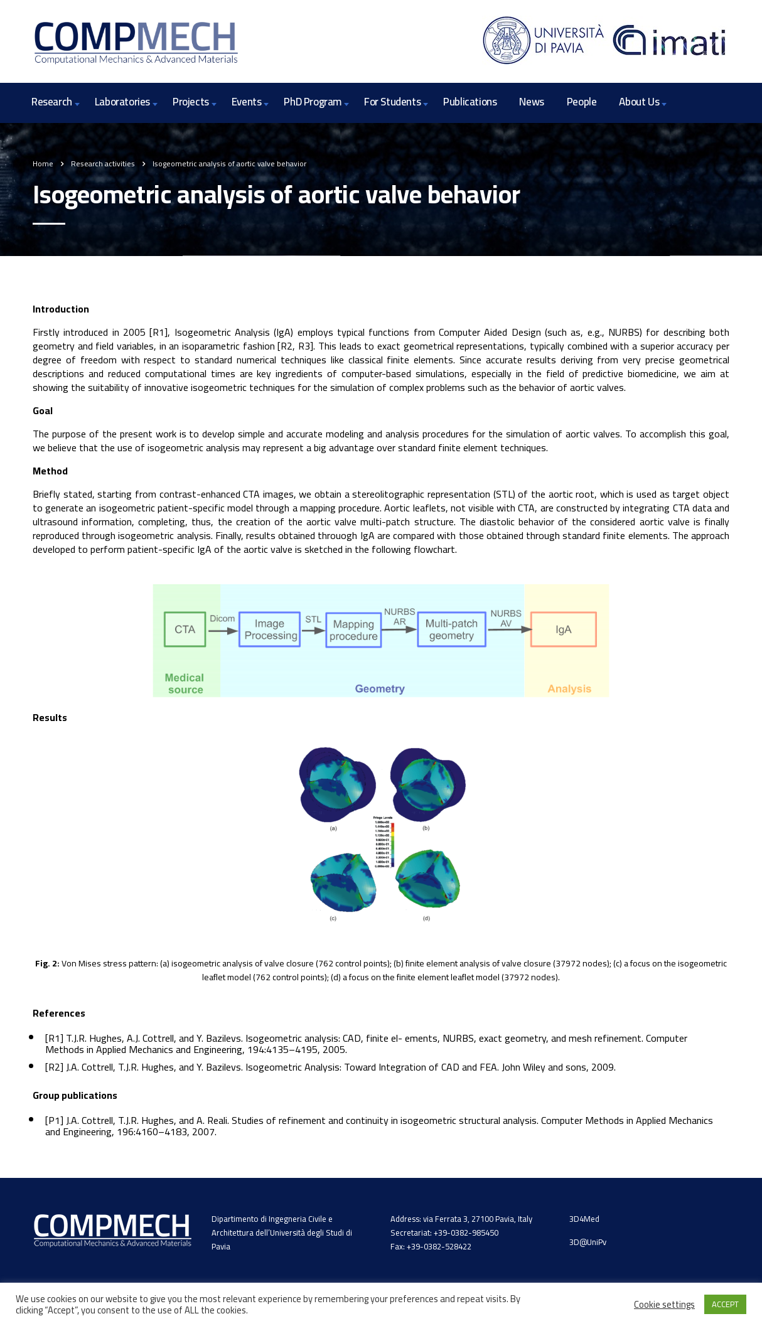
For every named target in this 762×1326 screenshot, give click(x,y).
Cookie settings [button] (664, 1304)
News (531, 102)
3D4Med (584, 1218)
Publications (469, 102)
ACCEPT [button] (725, 1304)
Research (51, 102)
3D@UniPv (587, 1241)
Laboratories (122, 102)
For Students (392, 102)
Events (247, 102)
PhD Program (312, 102)
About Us (639, 102)
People (582, 102)
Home (43, 163)
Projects (191, 102)
